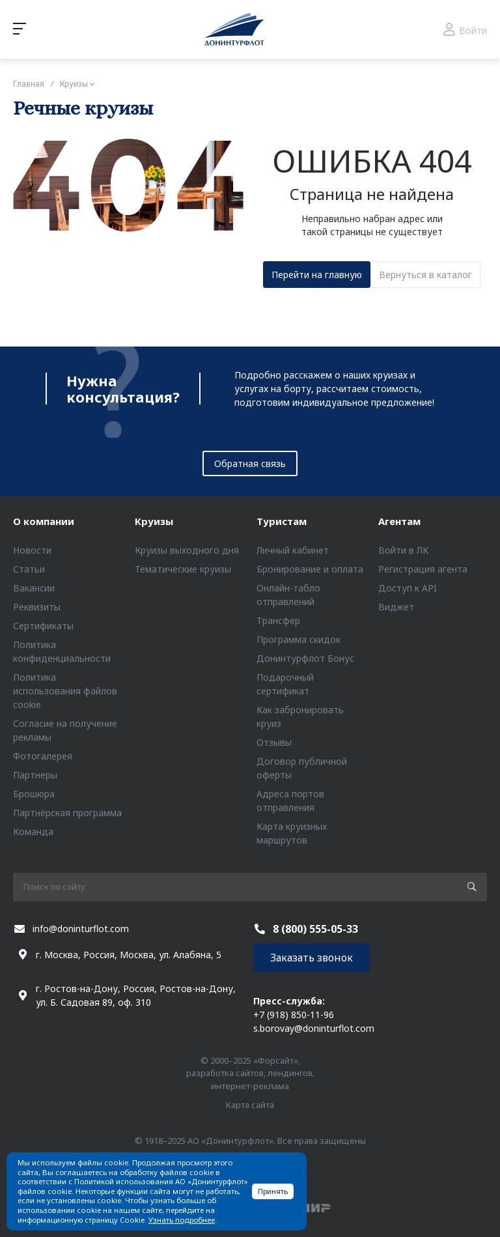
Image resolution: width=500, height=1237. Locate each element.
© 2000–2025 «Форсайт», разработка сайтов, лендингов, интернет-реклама (250, 1073)
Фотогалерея (42, 756)
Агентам (399, 521)
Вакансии (34, 588)
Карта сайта (250, 1105)
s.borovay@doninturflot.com (313, 1028)
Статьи (29, 569)
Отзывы (274, 742)
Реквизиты (37, 607)
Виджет (396, 607)
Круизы (154, 521)
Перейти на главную (316, 274)
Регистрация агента (422, 569)
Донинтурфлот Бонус (305, 658)
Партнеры (35, 775)
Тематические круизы (183, 569)
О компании (43, 521)
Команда (33, 831)
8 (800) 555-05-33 (315, 929)
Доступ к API (407, 588)
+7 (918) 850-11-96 (293, 1014)
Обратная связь (250, 463)
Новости (32, 550)
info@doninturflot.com (81, 928)
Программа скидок (298, 639)
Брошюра (34, 794)
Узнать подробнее (181, 1220)
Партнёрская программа (67, 812)
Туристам (282, 521)
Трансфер (278, 620)
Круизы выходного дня (187, 550)
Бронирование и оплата (310, 569)
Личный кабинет (293, 550)
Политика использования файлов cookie (65, 691)
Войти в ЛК (403, 550)
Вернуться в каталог (425, 274)
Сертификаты (43, 625)
